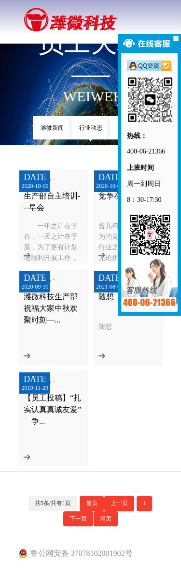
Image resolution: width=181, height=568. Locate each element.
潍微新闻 (52, 127)
